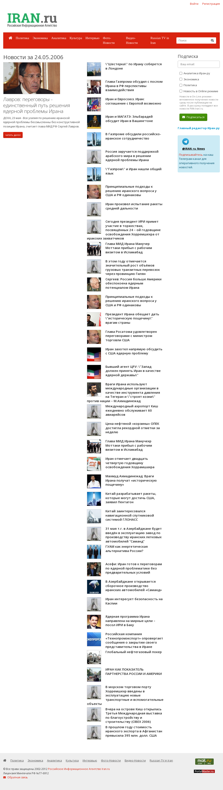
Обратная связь (15, 777)
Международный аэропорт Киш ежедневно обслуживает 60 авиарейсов (131, 410)
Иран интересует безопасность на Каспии (134, 601)
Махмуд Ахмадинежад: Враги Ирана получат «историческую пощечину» (131, 480)
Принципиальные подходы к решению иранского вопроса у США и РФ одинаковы (131, 190)
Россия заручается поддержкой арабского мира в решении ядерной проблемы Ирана (132, 155)
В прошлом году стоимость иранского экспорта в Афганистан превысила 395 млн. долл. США (133, 731)
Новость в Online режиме (198, 91)
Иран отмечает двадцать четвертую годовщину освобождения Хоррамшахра (129, 462)
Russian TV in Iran (160, 40)
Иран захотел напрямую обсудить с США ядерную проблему (133, 351)
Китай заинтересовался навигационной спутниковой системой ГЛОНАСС (129, 515)
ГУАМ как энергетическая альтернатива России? (126, 548)
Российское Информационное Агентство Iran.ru (79, 769)
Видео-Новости (132, 40)
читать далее (13, 134)
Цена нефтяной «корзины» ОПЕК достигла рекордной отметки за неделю (132, 427)
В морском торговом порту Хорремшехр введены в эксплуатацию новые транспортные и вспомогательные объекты (125, 695)
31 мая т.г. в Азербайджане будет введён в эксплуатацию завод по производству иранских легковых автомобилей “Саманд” (133, 534)
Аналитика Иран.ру (194, 73)
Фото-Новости (109, 40)
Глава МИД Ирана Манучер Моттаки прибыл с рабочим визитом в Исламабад (128, 247)
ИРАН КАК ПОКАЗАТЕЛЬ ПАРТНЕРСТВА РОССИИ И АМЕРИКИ (133, 671)
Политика (22, 38)
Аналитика (58, 38)
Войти (194, 4)
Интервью (92, 38)
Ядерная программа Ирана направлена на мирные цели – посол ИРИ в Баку (130, 620)
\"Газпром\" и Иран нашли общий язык (133, 171)
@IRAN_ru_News (193, 149)
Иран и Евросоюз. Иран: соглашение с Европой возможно (133, 101)
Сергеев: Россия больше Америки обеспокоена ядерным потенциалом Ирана (133, 283)
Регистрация (211, 4)
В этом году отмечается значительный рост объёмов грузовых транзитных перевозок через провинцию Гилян (132, 267)
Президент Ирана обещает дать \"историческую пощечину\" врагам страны (132, 318)
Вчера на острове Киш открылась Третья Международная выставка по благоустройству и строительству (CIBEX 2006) (133, 715)
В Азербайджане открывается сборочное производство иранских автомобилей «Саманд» (133, 585)
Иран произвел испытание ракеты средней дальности (133, 206)
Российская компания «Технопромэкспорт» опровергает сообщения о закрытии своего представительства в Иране (134, 640)
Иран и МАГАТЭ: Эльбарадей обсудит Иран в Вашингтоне (129, 118)
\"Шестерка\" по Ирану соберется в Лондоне (133, 66)
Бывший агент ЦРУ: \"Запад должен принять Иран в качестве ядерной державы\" (133, 370)
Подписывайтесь (191, 155)
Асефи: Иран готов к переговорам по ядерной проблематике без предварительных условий (133, 568)
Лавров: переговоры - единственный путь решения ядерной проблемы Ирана (36, 105)
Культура (76, 38)
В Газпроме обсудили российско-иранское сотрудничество (133, 136)
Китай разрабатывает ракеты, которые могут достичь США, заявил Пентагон (130, 497)
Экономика (40, 38)
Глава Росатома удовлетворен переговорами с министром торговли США (131, 335)
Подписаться (193, 117)
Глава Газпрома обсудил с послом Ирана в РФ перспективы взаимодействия (134, 85)
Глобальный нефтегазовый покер (133, 652)
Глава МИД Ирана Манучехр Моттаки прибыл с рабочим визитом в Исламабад (128, 445)
